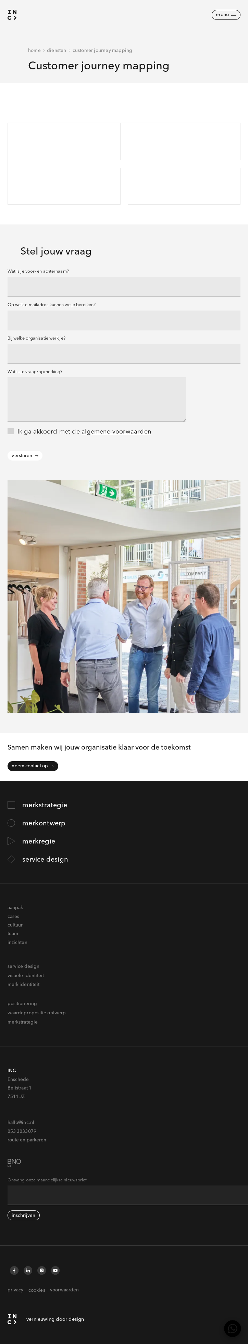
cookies (36, 1290)
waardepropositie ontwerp (37, 1012)
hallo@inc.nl (21, 1122)
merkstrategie (23, 1022)
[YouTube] (55, 1270)
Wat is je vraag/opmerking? (35, 371)
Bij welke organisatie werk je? (36, 338)
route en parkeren (27, 1139)
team (13, 933)
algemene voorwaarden (116, 431)
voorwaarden (64, 1289)
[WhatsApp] (232, 1328)
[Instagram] (42, 1270)
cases (14, 916)
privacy (16, 1289)
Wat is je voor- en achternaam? (38, 271)
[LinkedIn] (28, 1270)
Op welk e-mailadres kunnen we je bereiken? (52, 304)
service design (23, 966)
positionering (22, 1003)
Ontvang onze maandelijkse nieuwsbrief (47, 1179)
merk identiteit (24, 984)
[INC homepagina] (46, 1319)
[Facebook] (14, 1270)
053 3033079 (22, 1131)
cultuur (15, 925)
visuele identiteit (26, 975)
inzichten (17, 942)
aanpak (15, 907)
